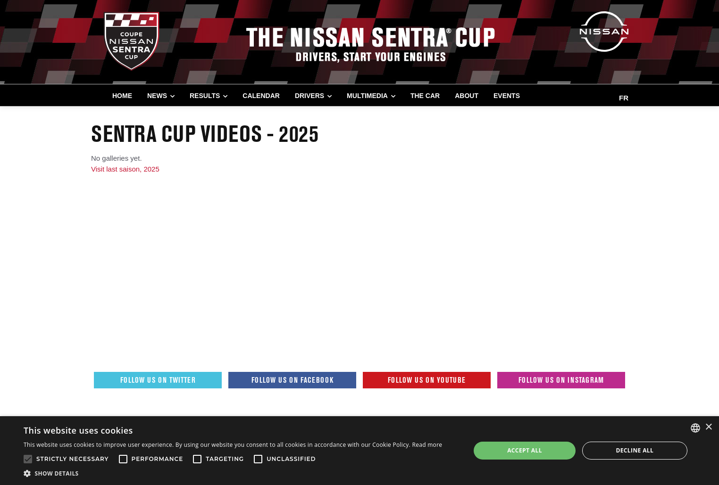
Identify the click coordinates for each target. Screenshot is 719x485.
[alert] (359, 450)
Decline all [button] (634, 450)
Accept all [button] (524, 450)
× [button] (708, 427)
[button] (233, 473)
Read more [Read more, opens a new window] (427, 445)
